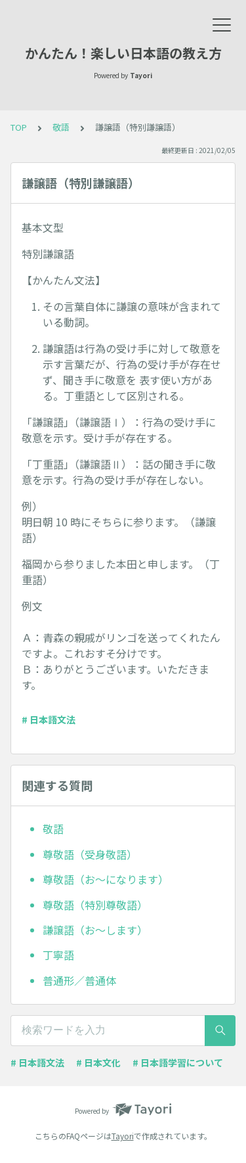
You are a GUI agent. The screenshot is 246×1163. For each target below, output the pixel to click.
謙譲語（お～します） (95, 930)
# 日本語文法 (48, 719)
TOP (18, 127)
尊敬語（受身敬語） (90, 854)
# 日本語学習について (178, 1062)
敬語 (61, 127)
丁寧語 (58, 955)
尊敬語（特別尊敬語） (95, 905)
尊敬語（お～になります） (106, 879)
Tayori (123, 1135)
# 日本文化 (98, 1062)
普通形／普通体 (79, 980)
